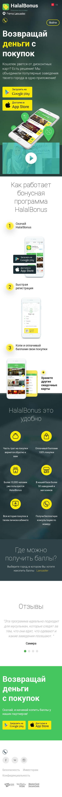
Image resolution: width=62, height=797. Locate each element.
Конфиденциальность (16, 775)
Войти (53, 22)
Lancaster (20, 13)
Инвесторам (30, 769)
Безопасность (11, 769)
